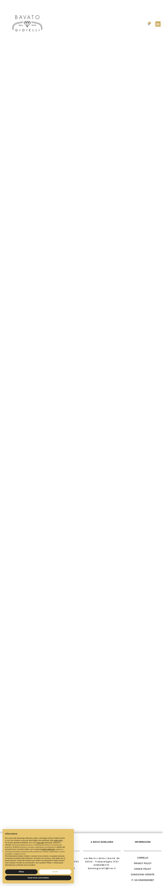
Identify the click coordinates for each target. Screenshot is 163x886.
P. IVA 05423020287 (142, 880)
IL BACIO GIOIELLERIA (102, 841)
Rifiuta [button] (21, 872)
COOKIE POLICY (142, 868)
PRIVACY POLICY (143, 863)
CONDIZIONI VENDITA (142, 874)
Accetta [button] (55, 872)
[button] (158, 24)
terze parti (40, 843)
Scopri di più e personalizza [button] (38, 878)
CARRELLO (142, 857)
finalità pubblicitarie (48, 849)
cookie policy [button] (58, 840)
